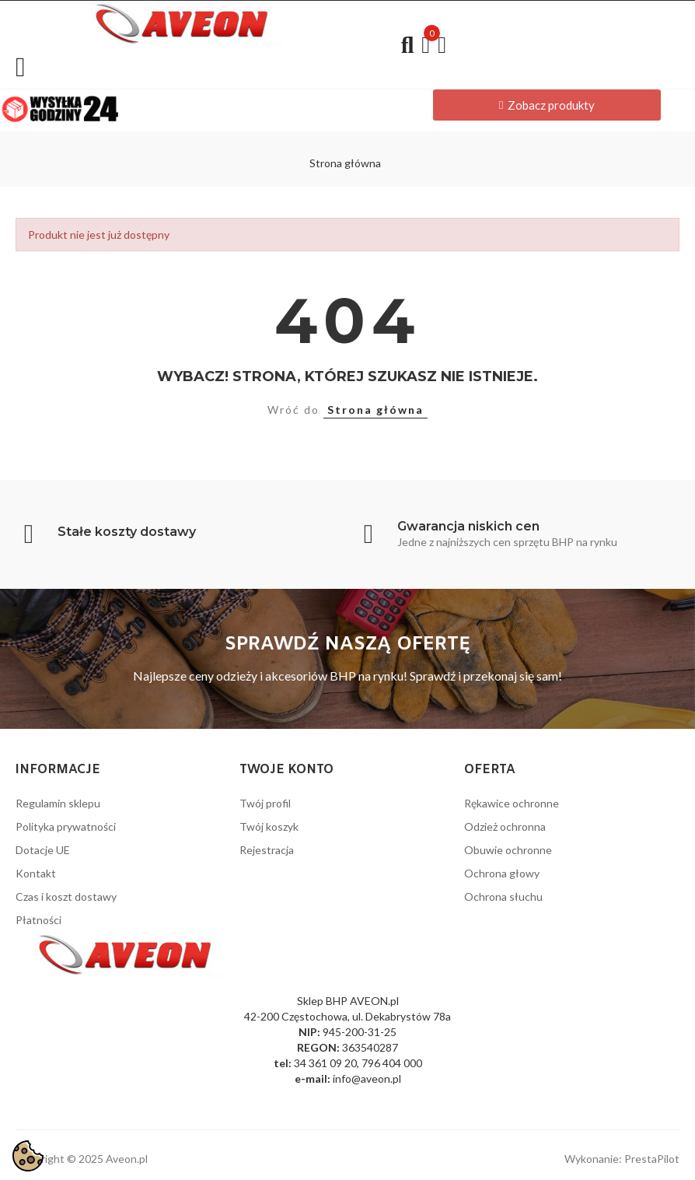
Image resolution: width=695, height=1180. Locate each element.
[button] (547, 105)
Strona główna (375, 409)
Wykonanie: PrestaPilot (621, 1158)
